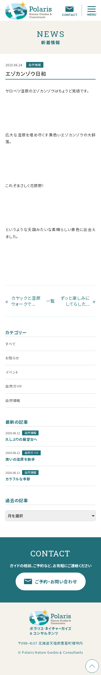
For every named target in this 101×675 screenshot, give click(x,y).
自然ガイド (13, 386)
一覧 (50, 301)
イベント (12, 372)
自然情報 (12, 400)
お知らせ (12, 357)
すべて (10, 343)
